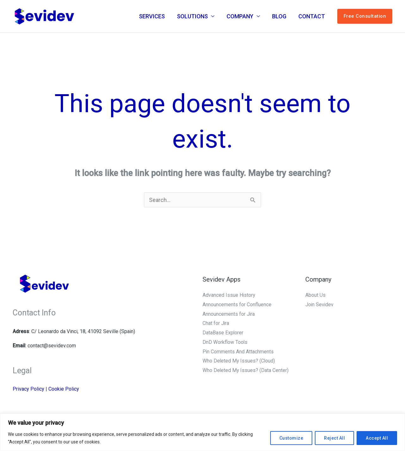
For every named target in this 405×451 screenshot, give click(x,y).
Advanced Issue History (229, 295)
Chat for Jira (215, 323)
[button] (365, 16)
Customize (291, 438)
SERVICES (155, 16)
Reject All (334, 438)
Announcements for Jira (228, 314)
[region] (202, 432)
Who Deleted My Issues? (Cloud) (239, 361)
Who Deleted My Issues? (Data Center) (245, 370)
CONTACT (312, 16)
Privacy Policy (28, 389)
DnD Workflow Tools (225, 342)
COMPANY (241, 16)
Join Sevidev (319, 305)
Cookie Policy (63, 389)
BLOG (280, 16)
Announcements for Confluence (236, 305)
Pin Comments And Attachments (238, 352)
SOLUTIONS (194, 16)
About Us (315, 295)
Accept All (377, 438)
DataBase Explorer (223, 333)
